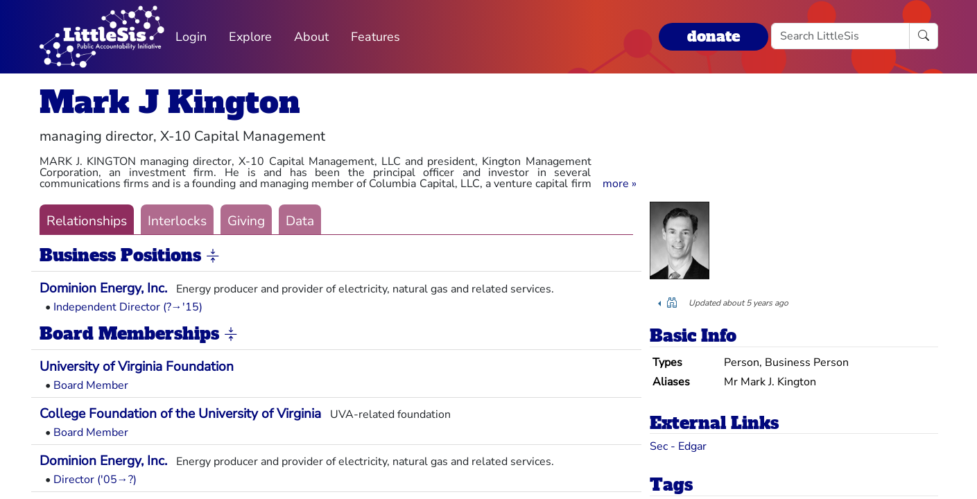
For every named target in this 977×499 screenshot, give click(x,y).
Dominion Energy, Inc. (103, 288)
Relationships (86, 221)
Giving (246, 221)
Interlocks (177, 221)
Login (191, 36)
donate (713, 36)
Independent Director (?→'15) (127, 307)
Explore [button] (250, 36)
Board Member (90, 385)
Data (300, 221)
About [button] (311, 36)
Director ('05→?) (95, 479)
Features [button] (375, 36)
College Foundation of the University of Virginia (180, 414)
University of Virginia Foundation (137, 367)
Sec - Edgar (678, 446)
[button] (620, 183)
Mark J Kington (170, 102)
